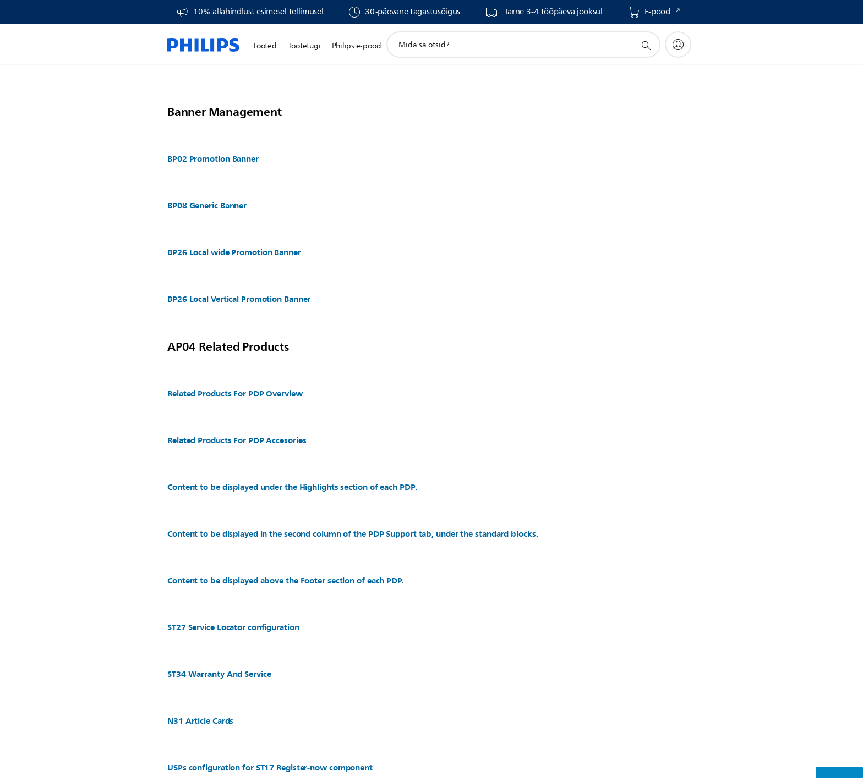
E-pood (657, 12)
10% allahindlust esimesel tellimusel (258, 12)
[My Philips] (678, 44)
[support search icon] (645, 45)
